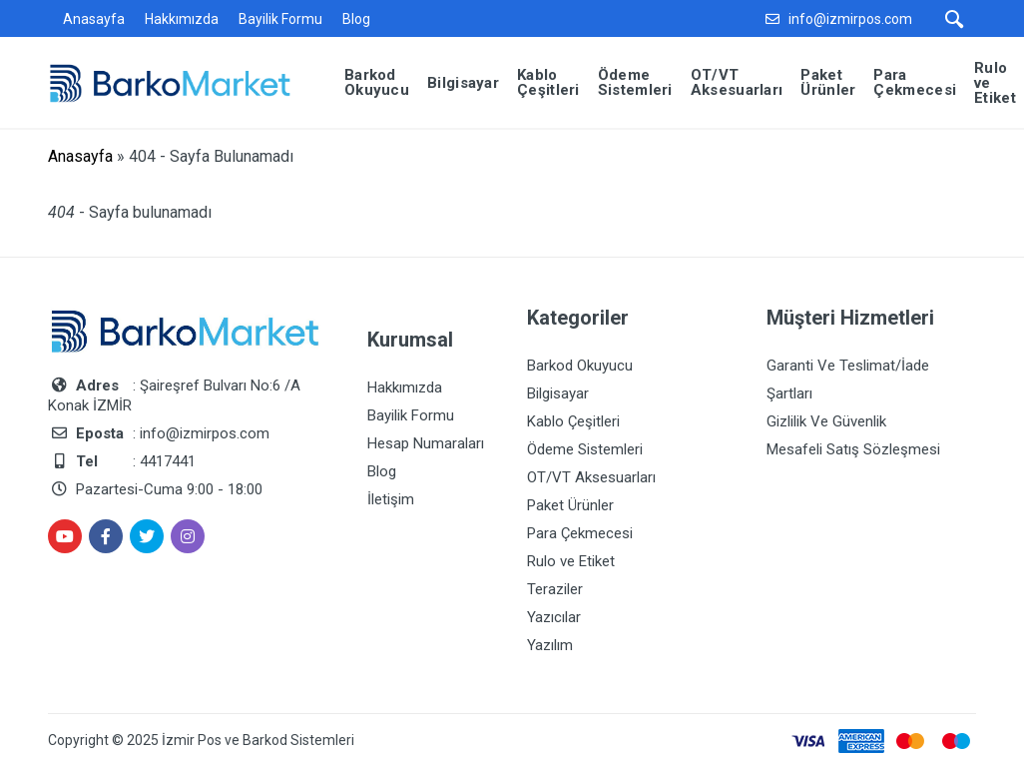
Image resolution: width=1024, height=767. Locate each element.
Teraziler (555, 589)
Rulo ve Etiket (571, 561)
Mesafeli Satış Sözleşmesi (853, 449)
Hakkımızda (182, 19)
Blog (356, 19)
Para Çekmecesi (580, 533)
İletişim (390, 499)
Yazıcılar (554, 617)
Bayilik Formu (280, 19)
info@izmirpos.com (850, 19)
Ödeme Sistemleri (585, 449)
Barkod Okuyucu (580, 366)
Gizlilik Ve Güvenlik (826, 421)
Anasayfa (94, 19)
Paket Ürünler (570, 505)
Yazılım (550, 645)
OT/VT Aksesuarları (591, 477)
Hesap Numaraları (425, 443)
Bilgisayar (558, 393)
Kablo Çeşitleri (573, 421)
